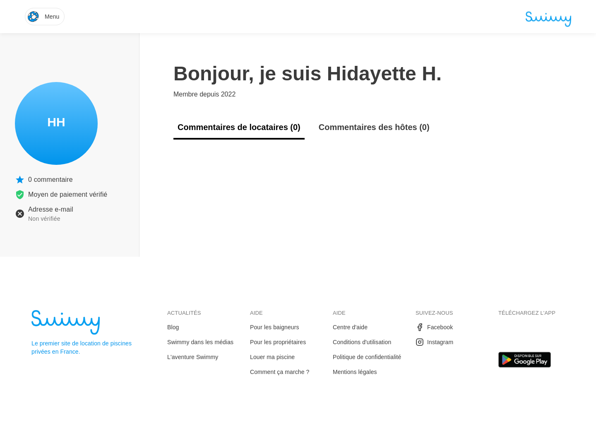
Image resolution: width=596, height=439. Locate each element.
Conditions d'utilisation (362, 342)
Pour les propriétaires (278, 342)
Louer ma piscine (272, 357)
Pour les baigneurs (274, 327)
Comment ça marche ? (280, 372)
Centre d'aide (350, 327)
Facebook (434, 327)
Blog (173, 327)
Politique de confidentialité (367, 357)
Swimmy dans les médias (200, 342)
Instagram (434, 342)
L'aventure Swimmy (192, 357)
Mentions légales (355, 372)
